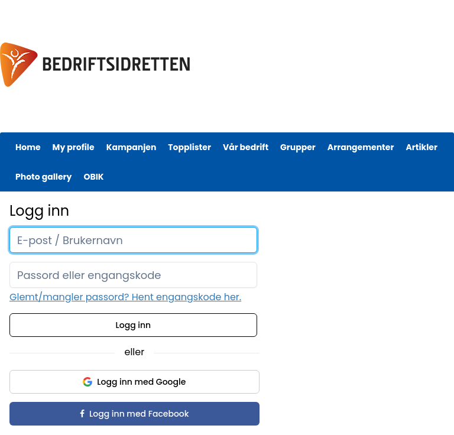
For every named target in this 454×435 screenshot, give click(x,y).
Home (28, 147)
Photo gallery (43, 177)
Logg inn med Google (134, 382)
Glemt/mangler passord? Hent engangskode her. (125, 297)
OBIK (93, 177)
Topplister (189, 147)
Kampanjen (131, 147)
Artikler (421, 147)
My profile (74, 147)
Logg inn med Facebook (134, 414)
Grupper (298, 147)
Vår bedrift (245, 147)
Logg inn (133, 325)
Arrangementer (360, 147)
